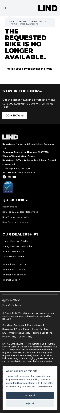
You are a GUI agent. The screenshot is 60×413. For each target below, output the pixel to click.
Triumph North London (14, 275)
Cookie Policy (25, 337)
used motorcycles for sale (31, 316)
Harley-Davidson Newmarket (18, 246)
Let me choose (44, 386)
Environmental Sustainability (16, 333)
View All (11, 21)
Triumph (23, 21)
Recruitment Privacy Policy (15, 329)
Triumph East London (14, 269)
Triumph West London (14, 264)
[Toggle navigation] (5, 8)
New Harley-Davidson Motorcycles (20, 212)
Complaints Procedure (13, 325)
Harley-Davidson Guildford (16, 241)
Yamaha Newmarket (13, 251)
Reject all (30, 403)
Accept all (30, 395)
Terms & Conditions (42, 333)
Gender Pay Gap (40, 329)
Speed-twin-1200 (39, 21)
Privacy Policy (9, 337)
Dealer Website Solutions (12, 305)
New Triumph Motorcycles (15, 217)
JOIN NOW (13, 115)
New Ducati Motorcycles (15, 222)
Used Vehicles (9, 207)
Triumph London (11, 280)
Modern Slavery (34, 325)
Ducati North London (13, 256)
